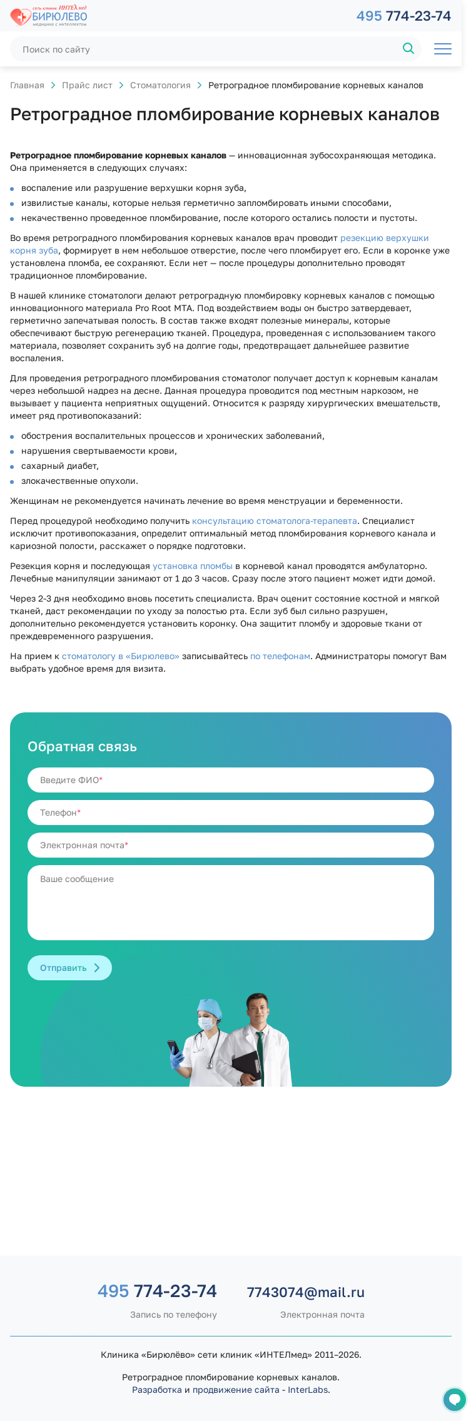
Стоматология (160, 85)
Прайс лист (87, 85)
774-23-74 (404, 15)
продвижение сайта (236, 1389)
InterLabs (308, 1389)
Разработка (157, 1389)
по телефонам (280, 655)
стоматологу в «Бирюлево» (121, 655)
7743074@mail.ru (306, 1291)
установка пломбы (193, 565)
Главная (27, 85)
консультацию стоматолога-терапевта (274, 520)
